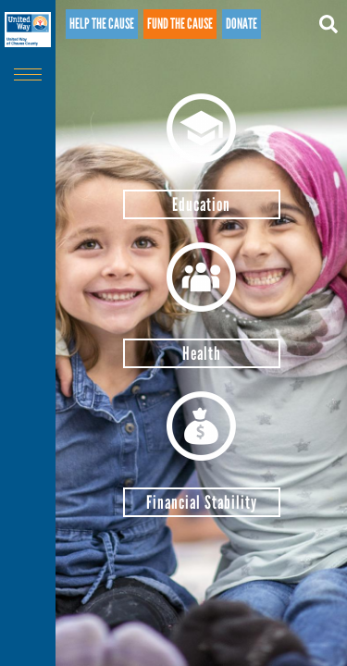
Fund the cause (180, 23)
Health (201, 353)
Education (201, 204)
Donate (241, 23)
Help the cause (101, 23)
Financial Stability (201, 502)
